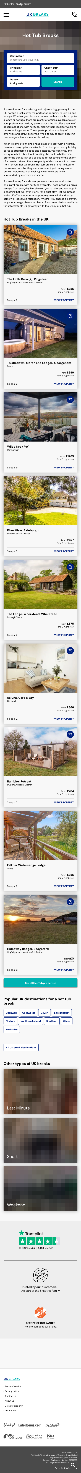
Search (57, 81)
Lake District (61, 1012)
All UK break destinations (21, 1047)
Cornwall (11, 1012)
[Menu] (6, 14)
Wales (66, 1021)
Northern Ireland (30, 1021)
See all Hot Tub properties (40, 983)
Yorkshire (11, 1029)
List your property (14, 1405)
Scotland (51, 1021)
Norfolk (10, 1021)
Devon (44, 1012)
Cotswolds (28, 1012)
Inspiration (10, 1410)
